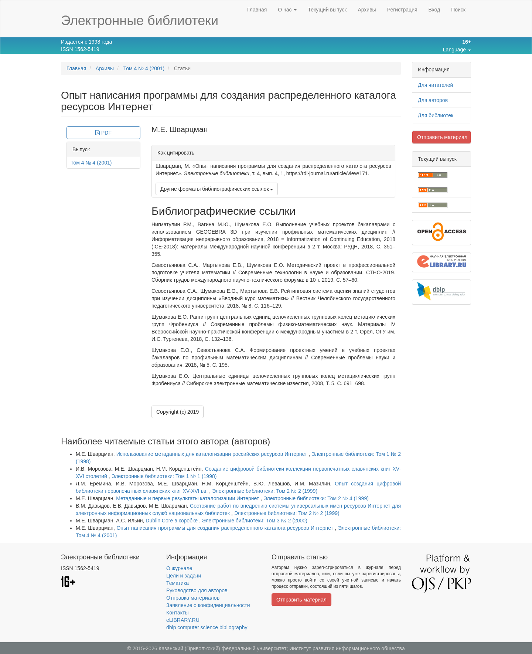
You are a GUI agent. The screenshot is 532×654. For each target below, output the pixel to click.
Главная (257, 10)
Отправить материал (442, 137)
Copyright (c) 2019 (177, 412)
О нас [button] (287, 10)
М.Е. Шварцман (179, 129)
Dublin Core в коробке (172, 520)
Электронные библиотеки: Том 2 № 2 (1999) (264, 491)
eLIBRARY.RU (183, 620)
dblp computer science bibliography (206, 627)
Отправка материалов (192, 598)
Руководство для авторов (196, 590)
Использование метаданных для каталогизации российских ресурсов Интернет (212, 454)
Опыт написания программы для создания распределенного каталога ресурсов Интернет (225, 528)
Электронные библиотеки (139, 20)
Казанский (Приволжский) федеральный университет (222, 648)
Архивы (367, 10)
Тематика (177, 583)
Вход (434, 10)
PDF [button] (103, 133)
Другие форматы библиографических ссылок (216, 189)
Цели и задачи (183, 576)
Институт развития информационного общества (347, 648)
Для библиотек (435, 115)
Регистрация (402, 10)
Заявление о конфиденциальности (208, 605)
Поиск (458, 10)
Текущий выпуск (327, 10)
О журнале (179, 568)
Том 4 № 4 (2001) (144, 68)
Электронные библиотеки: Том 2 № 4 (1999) (316, 498)
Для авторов (433, 100)
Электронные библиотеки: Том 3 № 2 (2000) (254, 520)
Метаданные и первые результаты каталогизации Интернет (188, 498)
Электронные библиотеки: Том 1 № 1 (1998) (163, 476)
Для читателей (435, 85)
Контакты (177, 613)
